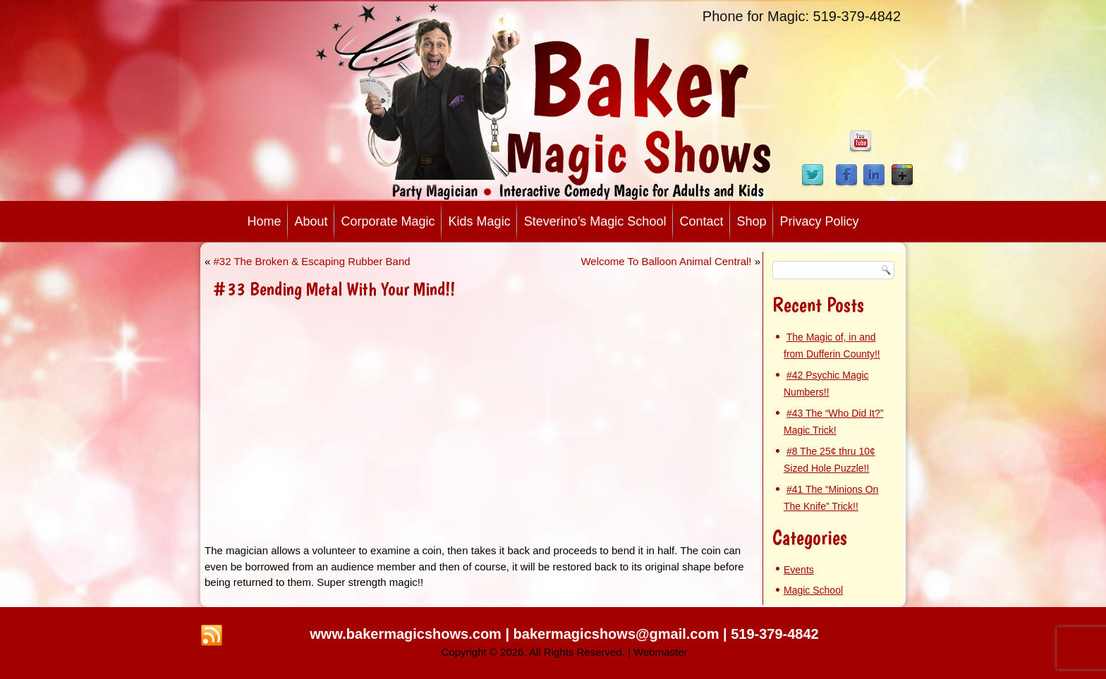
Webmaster (660, 652)
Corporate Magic (388, 221)
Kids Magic (480, 221)
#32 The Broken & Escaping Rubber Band (312, 261)
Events (799, 569)
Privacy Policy (819, 221)
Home (264, 221)
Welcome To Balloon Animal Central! (666, 261)
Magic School (813, 590)
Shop (751, 221)
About (310, 221)
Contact (701, 221)
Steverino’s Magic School (595, 221)
